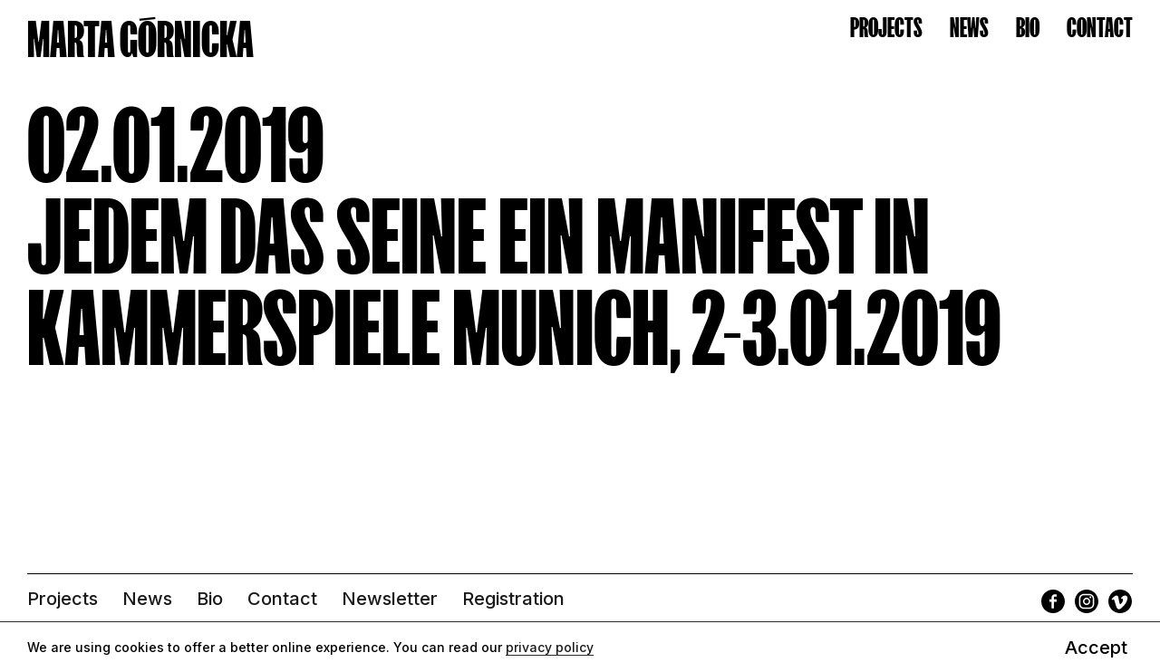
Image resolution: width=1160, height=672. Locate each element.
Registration (513, 599)
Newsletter (390, 599)
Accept (1096, 647)
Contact (1100, 28)
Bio (1027, 28)
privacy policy (550, 647)
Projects (886, 28)
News (969, 28)
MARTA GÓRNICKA (140, 39)
